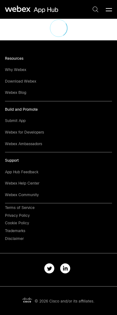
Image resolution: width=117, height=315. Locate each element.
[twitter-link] (50, 269)
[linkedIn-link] (66, 269)
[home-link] (32, 9)
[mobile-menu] (109, 10)
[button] (14, 238)
